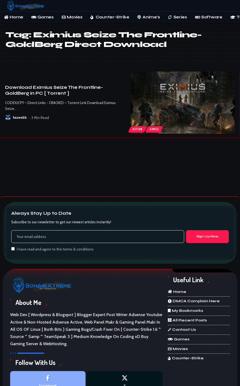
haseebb (20, 118)
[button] (231, 5)
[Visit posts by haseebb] (8, 118)
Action (137, 129)
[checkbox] (13, 248)
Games (154, 129)
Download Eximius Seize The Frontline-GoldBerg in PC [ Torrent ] (54, 90)
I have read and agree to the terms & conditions (55, 249)
